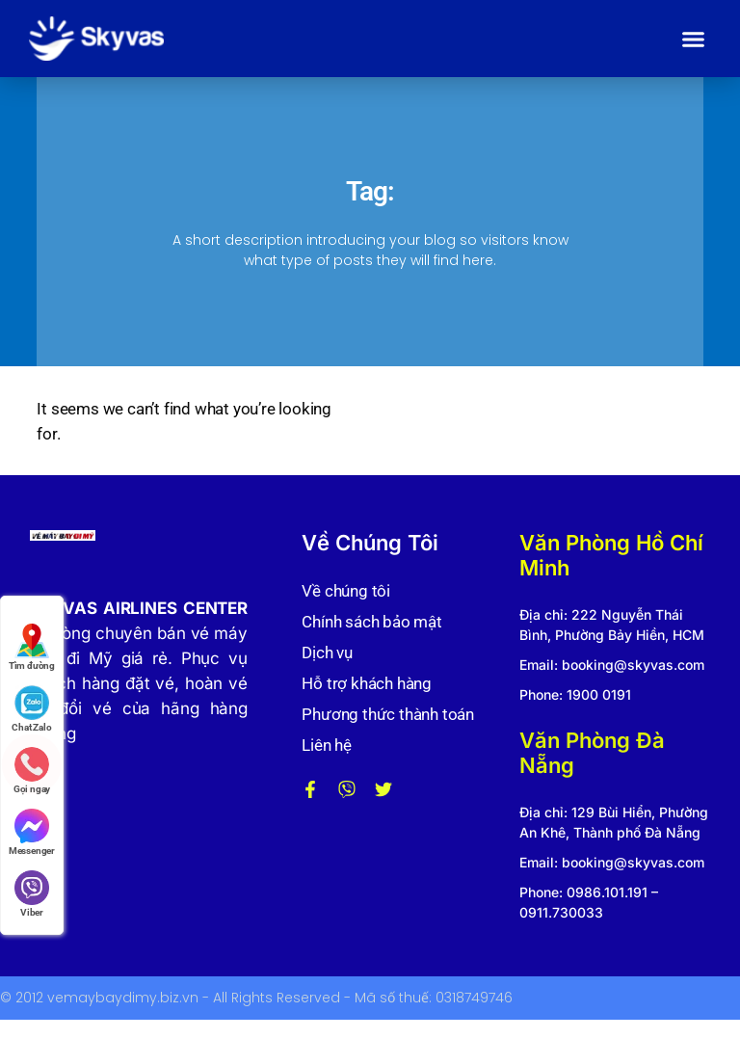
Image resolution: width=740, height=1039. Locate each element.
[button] (693, 38)
